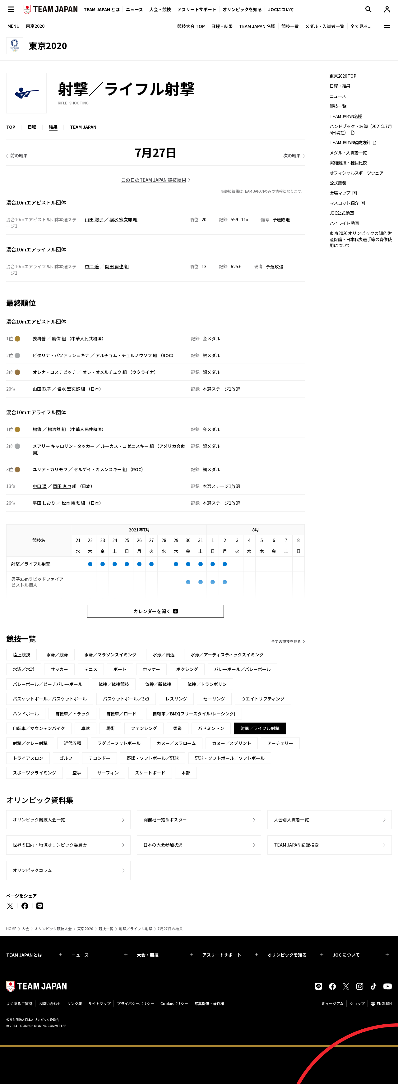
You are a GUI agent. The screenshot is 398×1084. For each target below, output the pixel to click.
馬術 (110, 728)
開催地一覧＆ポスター (165, 819)
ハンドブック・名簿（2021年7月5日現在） (361, 129)
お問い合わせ (50, 1003)
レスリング (176, 699)
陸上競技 (21, 654)
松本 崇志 (71, 503)
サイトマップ (99, 1003)
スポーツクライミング (34, 772)
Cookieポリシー (174, 1003)
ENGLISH (384, 1003)
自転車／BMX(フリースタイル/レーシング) (194, 713)
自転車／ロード (121, 713)
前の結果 (19, 155)
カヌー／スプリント (231, 743)
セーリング (214, 699)
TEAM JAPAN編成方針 (350, 142)
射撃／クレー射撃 (30, 743)
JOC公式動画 (342, 213)
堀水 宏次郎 (120, 219)
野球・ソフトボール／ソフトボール (230, 758)
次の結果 (292, 155)
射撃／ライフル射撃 (135, 928)
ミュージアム (333, 1003)
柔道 (177, 728)
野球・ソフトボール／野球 (153, 758)
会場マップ (340, 193)
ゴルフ (65, 758)
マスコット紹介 (344, 203)
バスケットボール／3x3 (126, 699)
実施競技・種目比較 (348, 163)
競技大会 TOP (191, 26)
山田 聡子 (94, 219)
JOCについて (281, 9)
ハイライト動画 (344, 223)
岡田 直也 (114, 266)
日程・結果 (222, 26)
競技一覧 (290, 26)
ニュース (134, 9)
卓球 (85, 728)
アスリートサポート (196, 9)
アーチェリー (280, 743)
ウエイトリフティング (263, 699)
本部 (186, 772)
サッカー (59, 669)
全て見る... (361, 26)
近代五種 (72, 743)
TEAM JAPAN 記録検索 (296, 845)
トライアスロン (28, 758)
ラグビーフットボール (119, 743)
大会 (25, 928)
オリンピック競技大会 (53, 928)
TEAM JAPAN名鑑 (346, 116)
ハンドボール (26, 713)
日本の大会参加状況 (163, 845)
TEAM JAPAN (83, 127)
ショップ (357, 1003)
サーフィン (108, 772)
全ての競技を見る (286, 641)
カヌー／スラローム (176, 743)
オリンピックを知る (242, 9)
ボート (120, 669)
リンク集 (74, 1003)
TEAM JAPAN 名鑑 (257, 26)
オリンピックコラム (32, 870)
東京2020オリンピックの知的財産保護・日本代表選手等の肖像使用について (361, 239)
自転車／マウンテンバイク (39, 728)
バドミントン (211, 728)
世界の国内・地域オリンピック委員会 (50, 845)
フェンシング (144, 728)
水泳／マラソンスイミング (110, 654)
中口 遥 (92, 266)
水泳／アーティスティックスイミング (227, 654)
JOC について (361, 955)
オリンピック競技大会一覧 (39, 819)
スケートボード (150, 772)
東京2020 (85, 928)
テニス (90, 669)
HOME (11, 928)
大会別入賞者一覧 (291, 819)
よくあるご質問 (19, 1003)
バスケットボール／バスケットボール (50, 699)
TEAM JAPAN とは (34, 955)
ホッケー (151, 669)
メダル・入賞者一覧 (324, 26)
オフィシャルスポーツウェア (356, 173)
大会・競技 (165, 955)
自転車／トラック (72, 713)
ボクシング (187, 669)
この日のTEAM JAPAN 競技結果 (153, 180)
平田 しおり (44, 503)
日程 (32, 127)
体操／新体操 (158, 684)
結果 (53, 127)
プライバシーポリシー (135, 1003)
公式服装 (338, 183)
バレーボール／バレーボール (242, 669)
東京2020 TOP (343, 76)
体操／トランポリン (207, 684)
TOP (10, 127)
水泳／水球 (24, 669)
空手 (76, 772)
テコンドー (99, 758)
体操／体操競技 (114, 684)
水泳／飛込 (163, 654)
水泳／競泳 (57, 654)
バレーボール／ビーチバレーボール (47, 684)
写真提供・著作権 (209, 1003)
